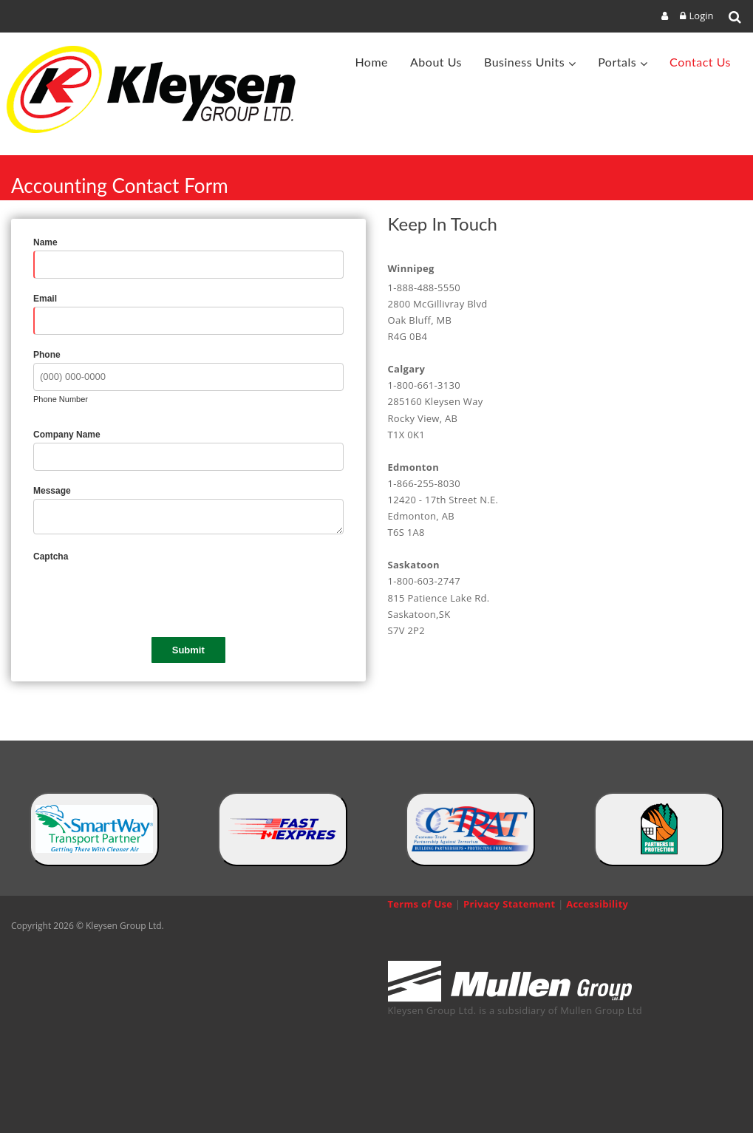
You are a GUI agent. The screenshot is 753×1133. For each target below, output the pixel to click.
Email (45, 298)
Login (701, 15)
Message (52, 491)
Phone (47, 355)
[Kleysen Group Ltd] (158, 89)
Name (45, 242)
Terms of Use (420, 904)
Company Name (66, 434)
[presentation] (145, 593)
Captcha (50, 556)
